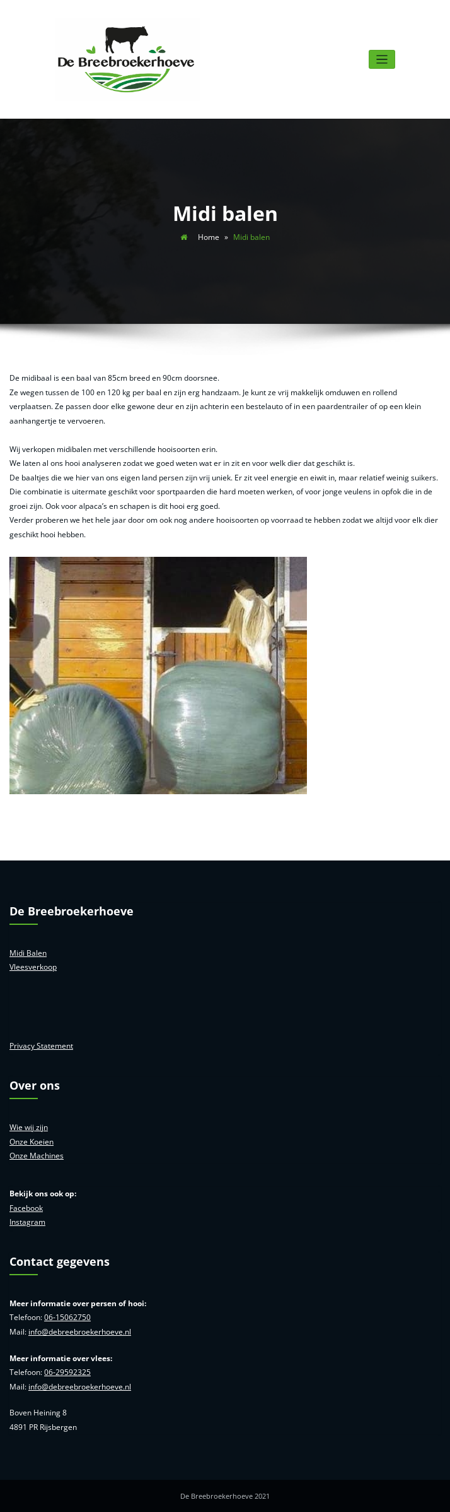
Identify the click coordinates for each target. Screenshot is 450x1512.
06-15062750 (67, 1317)
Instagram (27, 1222)
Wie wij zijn (28, 1127)
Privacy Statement (41, 1045)
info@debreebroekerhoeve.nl (79, 1331)
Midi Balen (28, 953)
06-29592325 (67, 1372)
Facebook (26, 1208)
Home (208, 237)
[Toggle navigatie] (382, 59)
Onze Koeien (31, 1141)
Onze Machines (36, 1155)
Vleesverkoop (33, 966)
